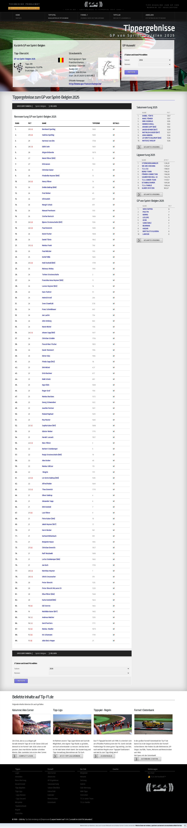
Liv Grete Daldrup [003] (50, 478)
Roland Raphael (47, 414)
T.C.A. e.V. (145, 169)
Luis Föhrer (46, 513)
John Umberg (46, 321)
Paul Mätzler (46, 251)
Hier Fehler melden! (25, 8)
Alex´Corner (52, 773)
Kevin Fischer (47, 234)
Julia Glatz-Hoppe (48, 641)
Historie (83, 777)
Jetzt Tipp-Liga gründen (70, 756)
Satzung (83, 780)
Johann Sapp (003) (48, 333)
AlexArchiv (51, 777)
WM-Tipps (84, 791)
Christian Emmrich (48, 548)
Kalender (51, 795)
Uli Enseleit (46, 199)
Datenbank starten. (149, 759)
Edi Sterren (46, 606)
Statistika (19, 813)
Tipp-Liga (18, 791)
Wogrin (45, 472)
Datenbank (52, 802)
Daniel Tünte (46, 240)
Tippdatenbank (20, 806)
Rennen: (127, 64)
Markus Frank (47, 245)
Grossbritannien (24, 106)
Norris (145, 215)
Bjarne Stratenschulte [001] (52, 222)
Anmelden (18, 777)
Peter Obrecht (47, 583)
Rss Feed (151, 773)
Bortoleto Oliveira (151, 231)
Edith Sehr (46, 147)
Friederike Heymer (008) (50, 176)
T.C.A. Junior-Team (149, 180)
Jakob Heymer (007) (49, 524)
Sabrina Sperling (48, 135)
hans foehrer (46, 292)
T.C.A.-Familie (85, 802)
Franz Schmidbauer (49, 309)
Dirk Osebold (46, 507)
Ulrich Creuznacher (49, 577)
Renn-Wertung (20, 780)
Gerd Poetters (47, 623)
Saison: (127, 60)
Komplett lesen (26, 756)
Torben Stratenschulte (50, 275)
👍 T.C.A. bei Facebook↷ (157, 777)
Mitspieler (18, 802)
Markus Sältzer (47, 466)
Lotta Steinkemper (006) (51, 559)
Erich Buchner (47, 373)
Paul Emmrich (47, 228)
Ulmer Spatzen (148, 188)
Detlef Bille (46, 257)
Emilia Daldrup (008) (49, 187)
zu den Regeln (106, 756)
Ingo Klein (45, 385)
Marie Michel (46, 327)
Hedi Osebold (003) (48, 263)
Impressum (46, 819)
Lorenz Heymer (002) (49, 286)
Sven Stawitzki (47, 304)
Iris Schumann (47, 635)
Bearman (146, 226)
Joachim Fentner (48, 408)
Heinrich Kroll (47, 298)
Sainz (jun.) (147, 223)
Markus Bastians (48, 397)
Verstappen (148, 209)
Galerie (82, 784)
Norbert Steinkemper (50, 449)
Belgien (53, 106)
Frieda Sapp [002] (48, 362)
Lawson (146, 234)
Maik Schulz (46, 379)
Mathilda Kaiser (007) (49, 612)
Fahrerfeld (51, 791)
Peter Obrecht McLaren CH (51, 588)
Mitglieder (84, 773)
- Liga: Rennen (20, 795)
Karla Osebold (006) (49, 600)
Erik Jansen (46, 164)
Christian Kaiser (48, 170)
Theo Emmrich (47, 489)
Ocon (145, 220)
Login (17, 773)
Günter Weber (47, 431)
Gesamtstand (20, 784)
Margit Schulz (47, 205)
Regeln (17, 810)
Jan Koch (45, 565)
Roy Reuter (46, 420)
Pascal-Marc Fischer (49, 344)
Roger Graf (46, 391)
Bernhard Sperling (48, 129)
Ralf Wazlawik (47, 553)
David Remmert (48, 350)
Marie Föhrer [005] (48, 158)
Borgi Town (147, 172)
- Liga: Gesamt (20, 799)
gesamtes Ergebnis (152, 147)
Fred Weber (46, 193)
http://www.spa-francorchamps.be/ (85, 84)
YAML (67, 819)
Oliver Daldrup (47, 495)
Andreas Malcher (48, 617)
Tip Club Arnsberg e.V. (33, 819)
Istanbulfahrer (148, 183)
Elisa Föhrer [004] (48, 594)
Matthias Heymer (48, 571)
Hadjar (145, 229)
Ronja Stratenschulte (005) (52, 455)
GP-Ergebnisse (53, 780)
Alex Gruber (46, 461)
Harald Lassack (47, 437)
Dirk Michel (46, 367)
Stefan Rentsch (48, 216)
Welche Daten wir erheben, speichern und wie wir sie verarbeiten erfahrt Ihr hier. (158, 825)
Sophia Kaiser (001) (49, 426)
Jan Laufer (46, 315)
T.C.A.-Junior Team (86, 799)
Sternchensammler (150, 163)
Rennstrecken (53, 799)
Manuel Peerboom (48, 211)
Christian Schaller (48, 338)
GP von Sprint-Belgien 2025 (24, 59)
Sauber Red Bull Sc (150, 177)
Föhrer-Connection (150, 174)
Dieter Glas (46, 356)
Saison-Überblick (54, 788)
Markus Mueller (47, 629)
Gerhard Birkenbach (49, 536)
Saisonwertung (53, 784)
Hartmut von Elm (48, 141)
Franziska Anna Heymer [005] (52, 280)
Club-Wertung (85, 788)
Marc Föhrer (46, 443)
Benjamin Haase (48, 542)
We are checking (148, 166)
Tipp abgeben (20, 788)
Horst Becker (46, 530)
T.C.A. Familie (147, 185)
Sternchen (84, 795)
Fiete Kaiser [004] (48, 519)
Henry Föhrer (46, 181)
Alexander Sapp (47, 501)
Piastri (146, 212)
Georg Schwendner (49, 402)
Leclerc (146, 217)
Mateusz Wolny (48, 269)
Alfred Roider (47, 484)
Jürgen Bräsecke (48, 152)
